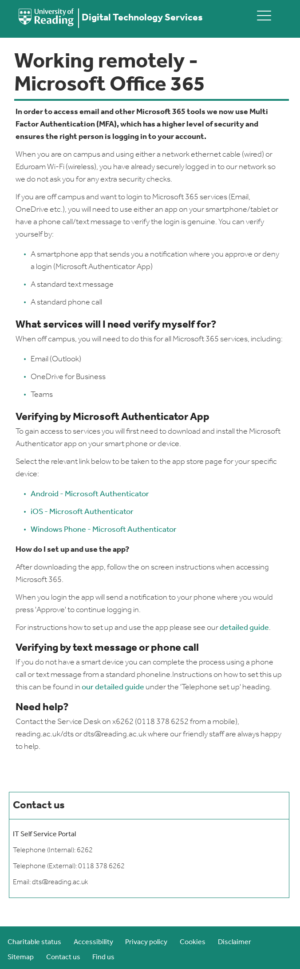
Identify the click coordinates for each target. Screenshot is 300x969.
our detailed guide (112, 687)
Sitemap (21, 957)
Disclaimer (234, 942)
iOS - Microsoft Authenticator (82, 512)
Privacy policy (146, 942)
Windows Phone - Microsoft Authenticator (104, 530)
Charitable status (34, 942)
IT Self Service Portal (44, 834)
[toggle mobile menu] (264, 15)
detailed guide (244, 628)
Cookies (192, 942)
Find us (103, 957)
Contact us (63, 957)
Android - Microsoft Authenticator (90, 494)
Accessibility (93, 942)
